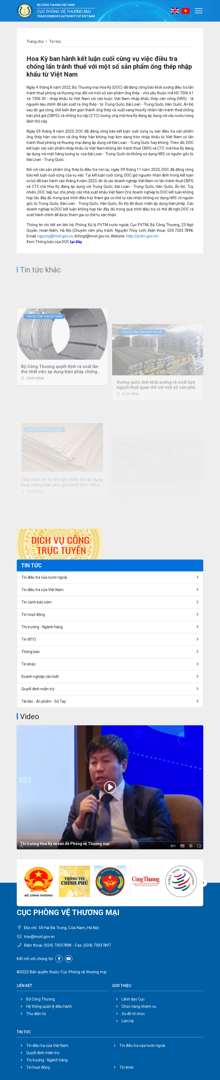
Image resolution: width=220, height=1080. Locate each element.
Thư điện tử (36, 1014)
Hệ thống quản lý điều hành (49, 1006)
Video (29, 716)
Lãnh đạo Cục (133, 999)
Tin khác (28, 664)
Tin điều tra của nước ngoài (44, 577)
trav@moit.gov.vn (39, 936)
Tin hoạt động (38, 1067)
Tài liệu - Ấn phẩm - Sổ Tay (43, 701)
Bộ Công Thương (40, 999)
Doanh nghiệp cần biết (40, 676)
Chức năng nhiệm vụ (139, 1006)
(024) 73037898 (57, 945)
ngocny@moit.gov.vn (55, 236)
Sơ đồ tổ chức (133, 1014)
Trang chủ (35, 41)
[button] (203, 883)
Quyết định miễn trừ (38, 689)
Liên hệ (128, 1021)
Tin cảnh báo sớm (36, 602)
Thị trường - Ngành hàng (42, 627)
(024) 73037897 (97, 945)
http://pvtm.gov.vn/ (142, 236)
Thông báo (30, 652)
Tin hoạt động (33, 614)
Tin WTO (28, 639)
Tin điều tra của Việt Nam (44, 355)
